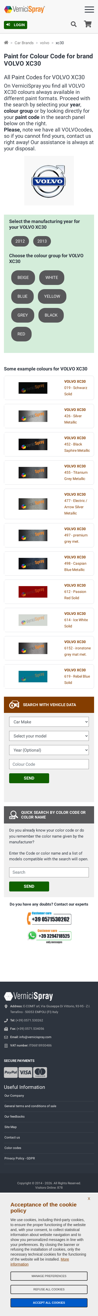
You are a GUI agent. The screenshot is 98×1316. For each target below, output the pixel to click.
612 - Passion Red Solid (75, 591)
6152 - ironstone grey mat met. (77, 648)
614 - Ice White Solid (76, 619)
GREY (23, 315)
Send (29, 778)
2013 (42, 241)
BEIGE (23, 277)
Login (15, 25)
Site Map (10, 1127)
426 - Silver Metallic (75, 416)
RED (21, 333)
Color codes (12, 1148)
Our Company (14, 1095)
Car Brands (24, 43)
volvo (44, 43)
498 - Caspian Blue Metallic (75, 563)
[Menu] (89, 10)
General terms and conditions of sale (30, 1106)
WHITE (51, 277)
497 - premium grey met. (76, 535)
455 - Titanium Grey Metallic (76, 472)
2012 (20, 241)
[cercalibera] (49, 872)
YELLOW (52, 296)
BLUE (22, 296)
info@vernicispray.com (35, 1037)
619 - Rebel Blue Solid (77, 676)
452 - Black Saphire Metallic (77, 444)
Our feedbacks (14, 1116)
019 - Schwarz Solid (75, 387)
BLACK (51, 315)
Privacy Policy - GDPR (19, 1158)
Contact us (12, 1137)
